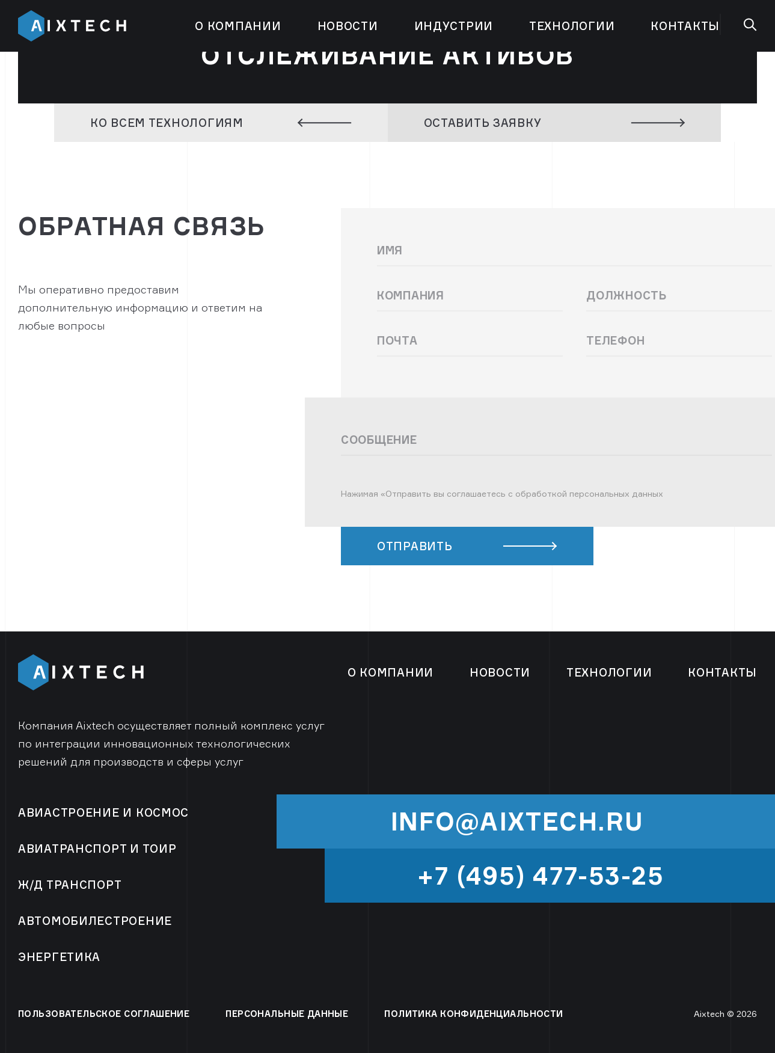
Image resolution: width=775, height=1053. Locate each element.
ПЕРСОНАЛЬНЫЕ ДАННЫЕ (286, 1013)
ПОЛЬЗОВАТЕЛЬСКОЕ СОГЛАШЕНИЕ (103, 1013)
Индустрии (453, 25)
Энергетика (59, 956)
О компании (238, 25)
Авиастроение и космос (103, 812)
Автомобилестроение (95, 920)
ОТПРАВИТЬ (467, 546)
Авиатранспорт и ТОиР (97, 848)
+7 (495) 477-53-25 (540, 876)
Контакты (685, 25)
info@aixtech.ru (517, 821)
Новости (347, 25)
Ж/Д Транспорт (69, 884)
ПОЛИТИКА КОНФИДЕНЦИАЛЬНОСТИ (473, 1013)
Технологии (571, 25)
